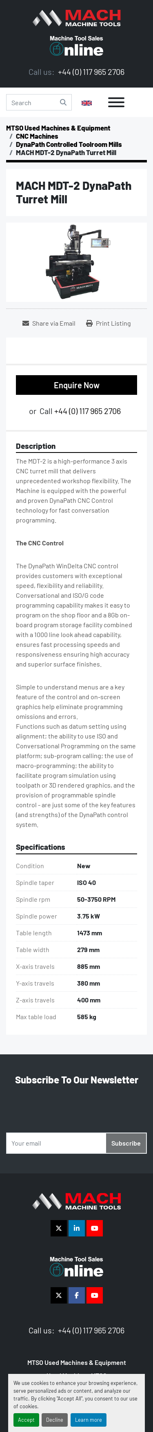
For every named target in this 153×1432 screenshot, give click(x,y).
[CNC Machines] (37, 136)
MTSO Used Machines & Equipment (76, 1362)
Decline (54, 1419)
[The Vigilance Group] (76, 1200)
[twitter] (59, 1228)
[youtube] (94, 1228)
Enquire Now (77, 385)
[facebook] (77, 1295)
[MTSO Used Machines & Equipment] (58, 128)
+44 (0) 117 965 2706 (90, 72)
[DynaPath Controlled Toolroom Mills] (69, 144)
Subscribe (126, 1143)
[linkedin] (77, 1228)
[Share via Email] (49, 323)
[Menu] (116, 102)
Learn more (88, 1419)
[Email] (76, 1143)
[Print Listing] (108, 323)
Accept (26, 1419)
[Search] (39, 102)
